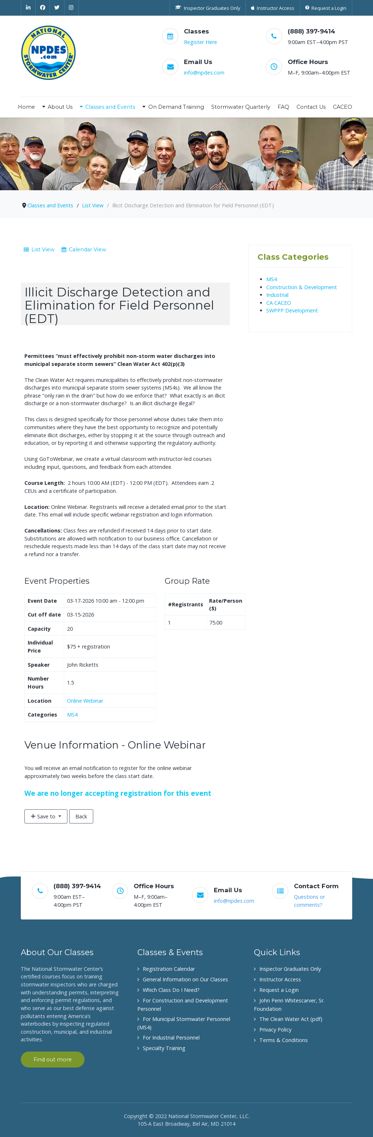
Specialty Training (164, 1048)
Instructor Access (280, 979)
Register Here (200, 42)
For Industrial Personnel (171, 1037)
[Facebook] (43, 7)
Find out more (53, 1059)
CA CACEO (278, 302)
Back (81, 816)
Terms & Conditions (283, 1040)
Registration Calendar (169, 968)
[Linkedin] (28, 7)
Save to (44, 816)
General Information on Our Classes (185, 979)
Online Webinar (85, 700)
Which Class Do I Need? (171, 989)
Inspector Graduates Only (290, 968)
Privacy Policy (275, 1029)
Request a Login (279, 989)
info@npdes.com (204, 72)
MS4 (72, 714)
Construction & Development (301, 287)
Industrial (277, 294)
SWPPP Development (292, 310)
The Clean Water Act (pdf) (290, 1019)
